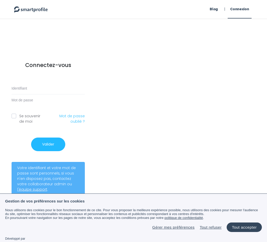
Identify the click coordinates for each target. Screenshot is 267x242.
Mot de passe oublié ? (72, 118)
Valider (48, 144)
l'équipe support (32, 189)
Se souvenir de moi (28, 118)
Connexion (239, 9)
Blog (214, 9)
